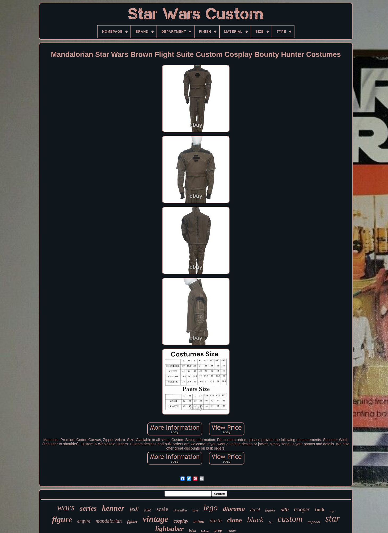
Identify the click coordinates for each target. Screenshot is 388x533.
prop (218, 530)
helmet (205, 531)
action (198, 521)
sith (285, 509)
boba (192, 530)
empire (83, 521)
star (332, 518)
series (88, 508)
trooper (302, 509)
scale (162, 509)
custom (290, 519)
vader (232, 530)
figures (270, 510)
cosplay (181, 521)
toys (195, 510)
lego (210, 507)
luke (147, 510)
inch (319, 509)
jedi (134, 509)
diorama (234, 508)
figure (62, 519)
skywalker (180, 510)
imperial (314, 522)
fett (270, 522)
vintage (155, 519)
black (255, 519)
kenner (113, 508)
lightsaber (169, 528)
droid (255, 509)
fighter (132, 522)
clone (234, 520)
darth (216, 520)
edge (332, 511)
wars (66, 507)
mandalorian (109, 521)
